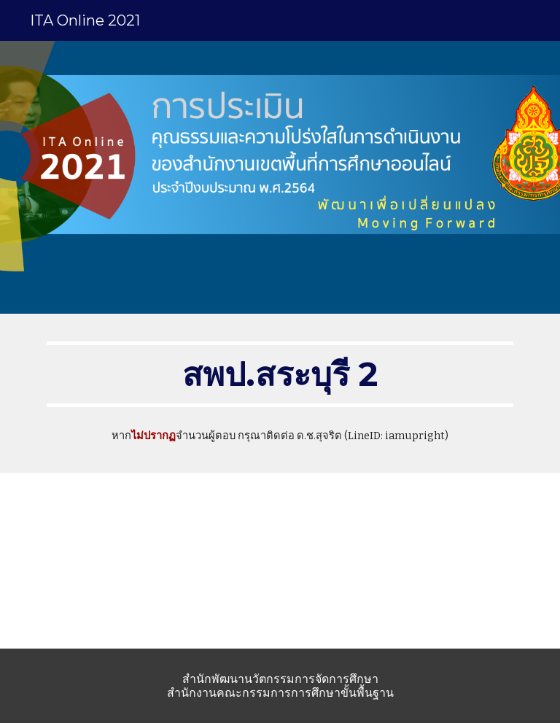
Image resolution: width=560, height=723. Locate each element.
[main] (279, 374)
